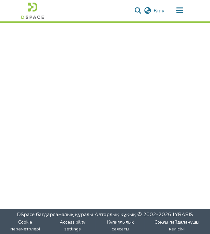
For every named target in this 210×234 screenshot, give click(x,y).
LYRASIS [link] (183, 214)
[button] (32, 11)
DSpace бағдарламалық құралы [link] (55, 214)
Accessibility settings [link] (72, 225)
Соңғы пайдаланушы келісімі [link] (176, 225)
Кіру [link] (159, 10)
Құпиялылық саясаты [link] (120, 225)
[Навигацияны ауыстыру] (180, 11)
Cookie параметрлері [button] (25, 225)
